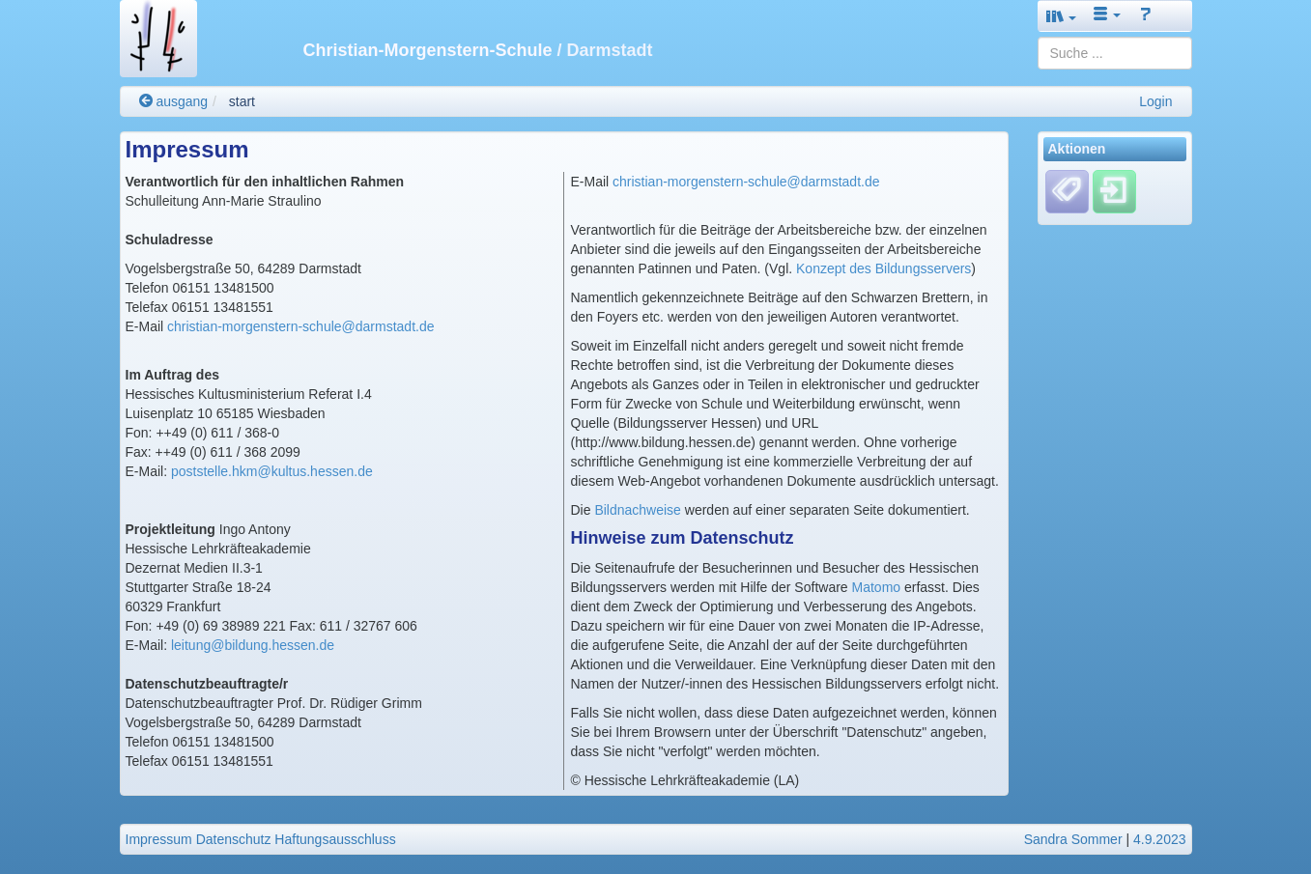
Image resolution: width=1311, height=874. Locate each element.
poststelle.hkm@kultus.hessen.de (272, 471)
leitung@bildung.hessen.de (252, 645)
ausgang (174, 101)
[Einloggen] (1114, 191)
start (242, 101)
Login (1155, 101)
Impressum (159, 839)
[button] (1062, 16)
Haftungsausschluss (334, 839)
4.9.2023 (1159, 839)
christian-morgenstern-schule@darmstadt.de (300, 326)
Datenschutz (233, 839)
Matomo (876, 587)
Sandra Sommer (1073, 839)
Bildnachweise (637, 510)
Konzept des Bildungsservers (883, 268)
